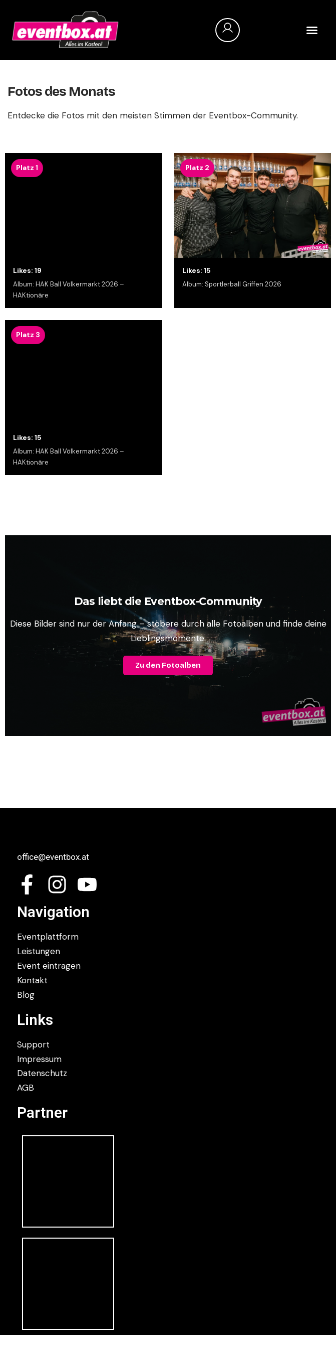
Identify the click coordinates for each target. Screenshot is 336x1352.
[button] (312, 30)
